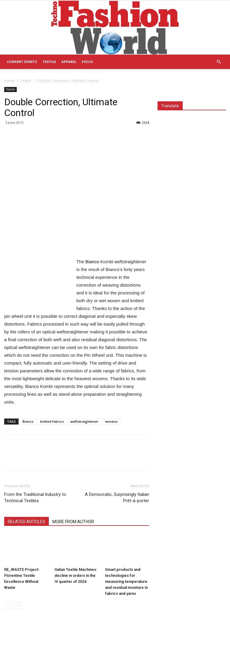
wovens (111, 421)
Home (9, 80)
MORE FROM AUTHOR (73, 521)
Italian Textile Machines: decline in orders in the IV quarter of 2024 (76, 575)
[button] (218, 62)
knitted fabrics (52, 421)
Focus (87, 61)
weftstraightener (84, 421)
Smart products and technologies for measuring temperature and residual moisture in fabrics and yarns (126, 581)
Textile (49, 61)
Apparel (68, 61)
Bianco (28, 421)
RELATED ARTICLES (26, 521)
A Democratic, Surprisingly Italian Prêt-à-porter (117, 497)
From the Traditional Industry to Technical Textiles (35, 497)
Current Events (22, 61)
